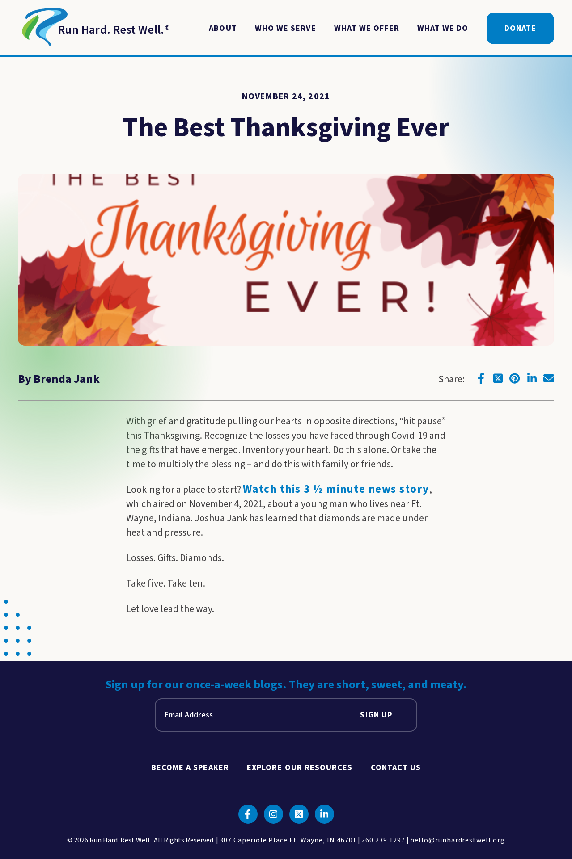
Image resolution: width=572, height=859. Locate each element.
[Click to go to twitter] (497, 378)
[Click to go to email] (548, 378)
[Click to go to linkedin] (531, 378)
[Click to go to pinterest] (514, 378)
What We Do (443, 28)
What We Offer (366, 28)
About (223, 28)
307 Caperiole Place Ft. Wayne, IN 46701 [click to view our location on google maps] (288, 840)
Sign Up (376, 715)
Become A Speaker (190, 767)
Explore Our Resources (300, 767)
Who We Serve (285, 28)
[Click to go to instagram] (273, 814)
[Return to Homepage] (94, 28)
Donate (520, 28)
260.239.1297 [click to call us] (383, 840)
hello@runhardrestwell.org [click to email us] (457, 840)
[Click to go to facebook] (480, 378)
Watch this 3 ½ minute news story (336, 489)
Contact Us (396, 767)
